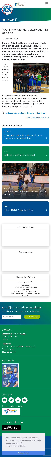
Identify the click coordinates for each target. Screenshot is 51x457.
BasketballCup (11, 113)
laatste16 (30, 113)
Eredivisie (22, 113)
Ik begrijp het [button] (23, 453)
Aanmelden (32, 317)
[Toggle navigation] (47, 3)
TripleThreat (40, 113)
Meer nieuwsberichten (37, 118)
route (22, 334)
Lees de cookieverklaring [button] (16, 446)
